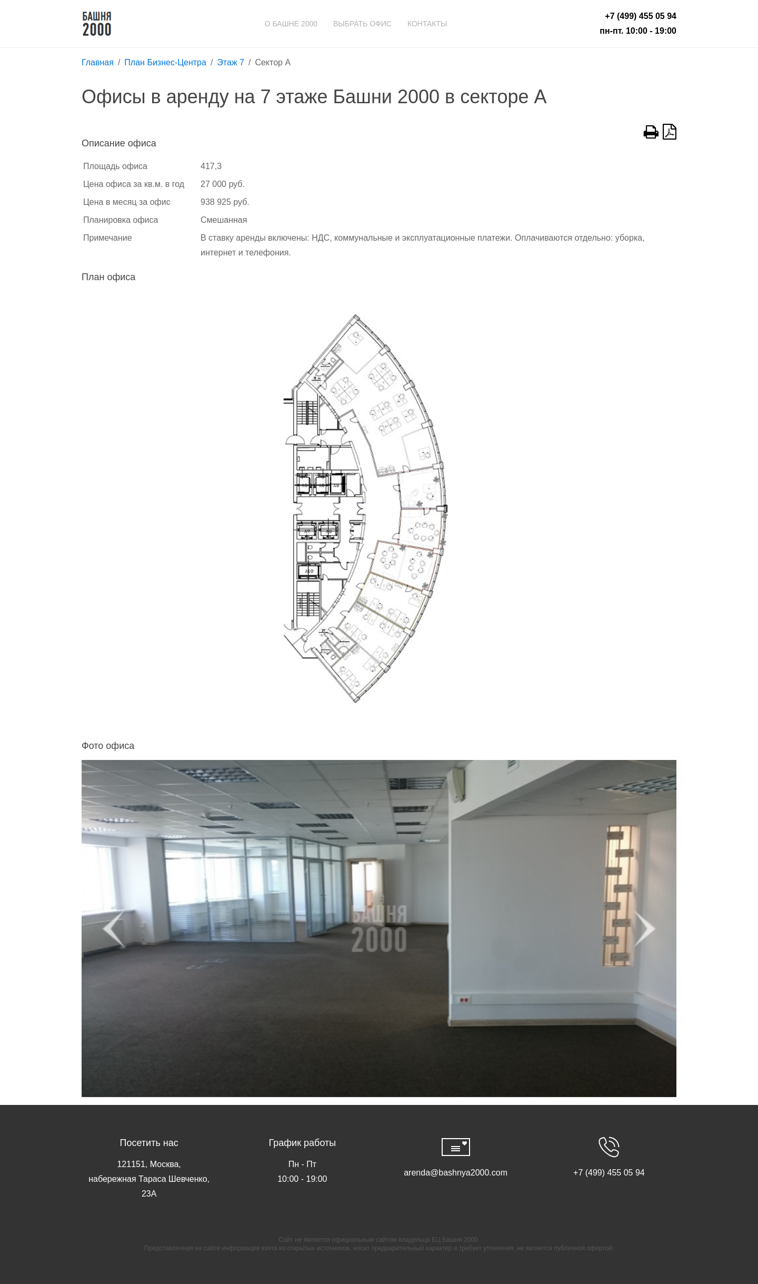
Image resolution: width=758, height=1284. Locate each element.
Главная (98, 62)
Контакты (427, 23)
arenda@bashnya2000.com (455, 1172)
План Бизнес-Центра (165, 62)
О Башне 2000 (291, 23)
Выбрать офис (362, 23)
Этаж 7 (230, 62)
